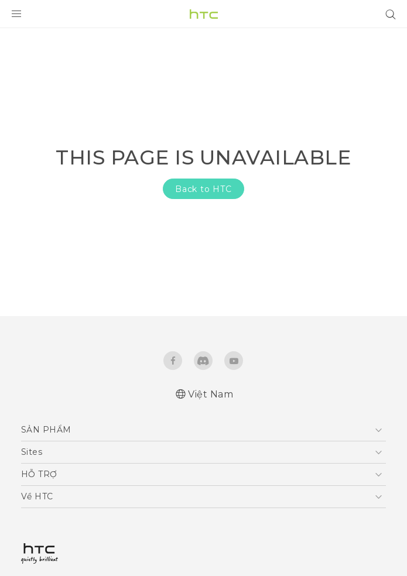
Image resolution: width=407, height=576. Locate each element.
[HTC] (204, 14)
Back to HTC (203, 189)
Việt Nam (210, 394)
